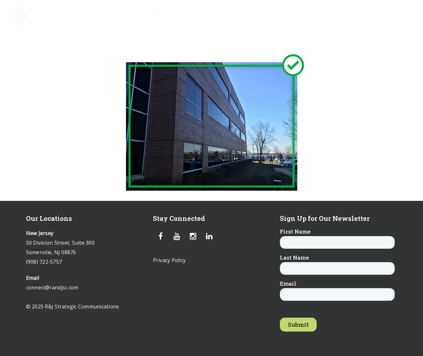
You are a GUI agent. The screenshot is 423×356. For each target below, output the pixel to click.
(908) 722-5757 (44, 261)
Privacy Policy (169, 260)
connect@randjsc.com (52, 287)
